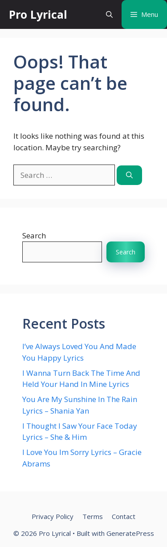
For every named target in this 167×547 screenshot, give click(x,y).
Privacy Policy (52, 516)
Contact (123, 516)
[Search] (129, 175)
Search (34, 235)
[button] (109, 14)
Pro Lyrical (38, 14)
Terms (92, 516)
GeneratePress (130, 533)
